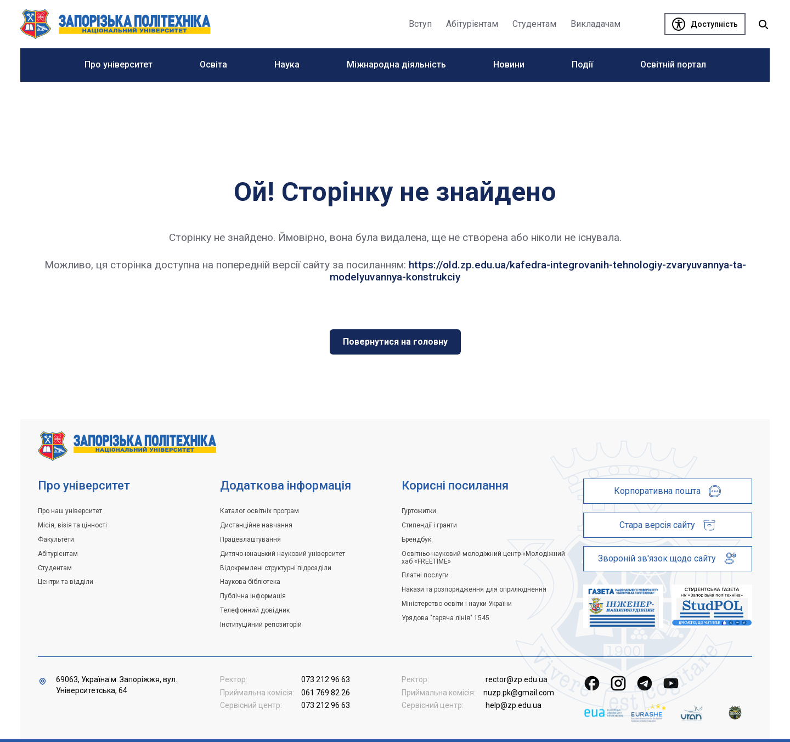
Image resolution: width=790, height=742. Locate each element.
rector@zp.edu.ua (517, 679)
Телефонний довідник (255, 610)
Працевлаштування (250, 539)
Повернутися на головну (395, 341)
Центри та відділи (65, 582)
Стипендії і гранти (429, 525)
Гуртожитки (419, 511)
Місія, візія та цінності (72, 525)
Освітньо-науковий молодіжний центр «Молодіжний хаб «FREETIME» (483, 557)
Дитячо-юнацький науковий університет (282, 554)
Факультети (56, 539)
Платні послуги (425, 575)
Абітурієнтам (58, 554)
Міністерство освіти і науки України (457, 604)
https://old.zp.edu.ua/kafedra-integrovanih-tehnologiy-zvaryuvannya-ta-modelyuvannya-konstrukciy (538, 270)
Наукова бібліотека (250, 582)
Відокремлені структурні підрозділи (275, 568)
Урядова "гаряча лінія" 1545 (445, 618)
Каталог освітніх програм (259, 511)
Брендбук (416, 539)
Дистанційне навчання (256, 525)
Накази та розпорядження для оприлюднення (474, 589)
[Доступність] (705, 24)
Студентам (55, 568)
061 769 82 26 (325, 692)
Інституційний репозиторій (261, 624)
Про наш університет (70, 511)
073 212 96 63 (325, 679)
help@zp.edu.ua (513, 705)
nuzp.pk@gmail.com (518, 692)
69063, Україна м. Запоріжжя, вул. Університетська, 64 (116, 685)
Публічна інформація (253, 596)
